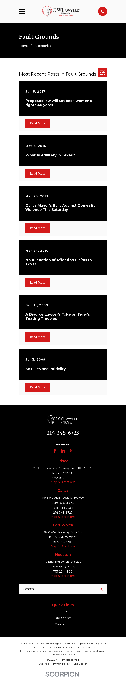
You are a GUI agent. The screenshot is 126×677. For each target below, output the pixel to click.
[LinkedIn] (63, 451)
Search (28, 589)
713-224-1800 (63, 571)
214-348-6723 (63, 433)
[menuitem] (43, 664)
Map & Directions (63, 482)
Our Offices (62, 618)
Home (62, 611)
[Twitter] (71, 451)
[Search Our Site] (101, 589)
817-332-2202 (63, 542)
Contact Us (63, 624)
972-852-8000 (63, 478)
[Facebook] (55, 451)
